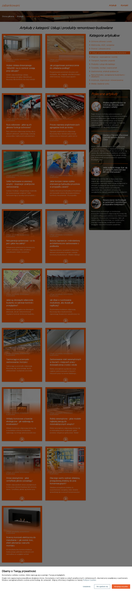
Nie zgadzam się (102, 586)
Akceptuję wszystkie (121, 586)
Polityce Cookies (89, 580)
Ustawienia (86, 586)
